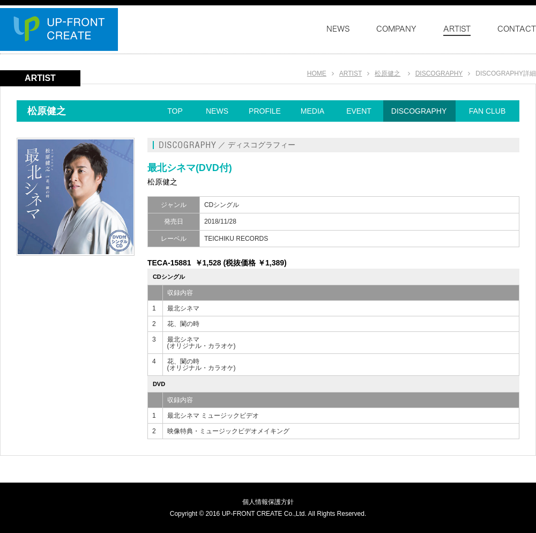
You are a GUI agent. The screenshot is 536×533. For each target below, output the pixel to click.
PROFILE (265, 111)
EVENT (358, 111)
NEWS (217, 111)
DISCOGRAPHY (439, 73)
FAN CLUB (487, 111)
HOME (316, 73)
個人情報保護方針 (268, 502)
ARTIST (350, 73)
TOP (175, 111)
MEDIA (312, 111)
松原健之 (387, 73)
